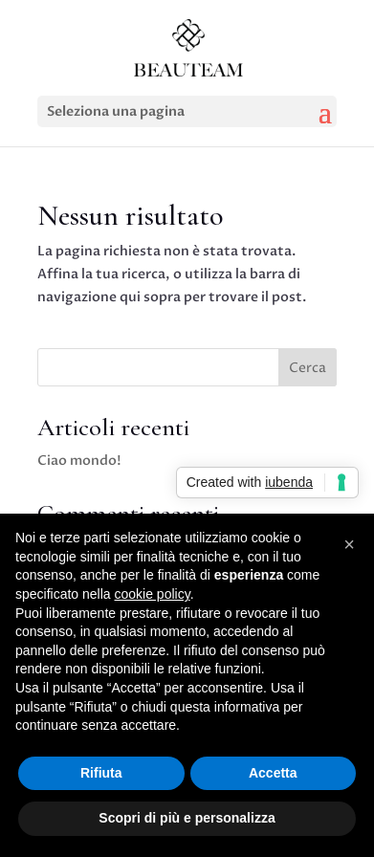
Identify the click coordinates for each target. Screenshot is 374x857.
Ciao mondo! (79, 460)
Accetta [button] (273, 772)
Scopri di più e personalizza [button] (187, 817)
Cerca (307, 368)
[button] (349, 544)
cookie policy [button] (152, 594)
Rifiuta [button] (101, 772)
